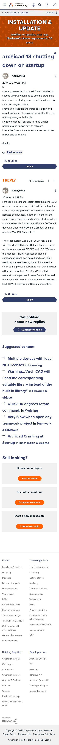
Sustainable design (11, 615)
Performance (14, 152)
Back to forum (30, 478)
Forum (5, 560)
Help (47, 4)
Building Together (12, 652)
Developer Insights (38, 685)
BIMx (4, 599)
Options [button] (50, 13)
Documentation (9, 588)
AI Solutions (8, 669)
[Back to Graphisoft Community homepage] (18, 5)
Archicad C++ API (37, 658)
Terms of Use (24, 734)
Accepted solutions (29, 502)
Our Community (9, 640)
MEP (31, 635)
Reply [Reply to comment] (29, 300)
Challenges (7, 664)
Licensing (35, 365)
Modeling (31, 410)
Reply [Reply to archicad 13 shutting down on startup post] (29, 166)
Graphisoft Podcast (11, 680)
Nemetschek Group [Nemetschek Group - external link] (41, 739)
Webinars (6, 685)
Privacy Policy (9, 734)
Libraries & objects (11, 583)
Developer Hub (37, 652)
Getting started (36, 577)
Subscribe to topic (31, 329)
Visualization (8, 593)
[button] (5, 161)
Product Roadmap (11, 696)
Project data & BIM (11, 604)
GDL (31, 664)
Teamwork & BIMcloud (13, 620)
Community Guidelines (44, 734)
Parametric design (11, 610)
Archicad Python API (39, 680)
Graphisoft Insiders (11, 674)
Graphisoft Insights (11, 658)
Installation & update (34, 442)
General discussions (12, 635)
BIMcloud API (35, 674)
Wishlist (6, 690)
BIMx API (33, 669)
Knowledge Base (38, 560)
